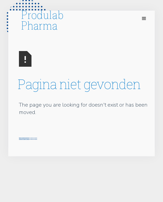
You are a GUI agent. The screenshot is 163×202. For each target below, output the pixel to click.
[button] (144, 19)
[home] (41, 20)
